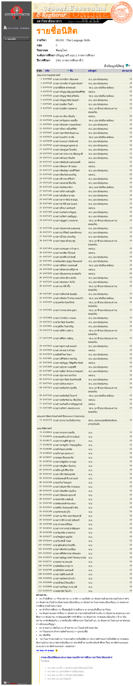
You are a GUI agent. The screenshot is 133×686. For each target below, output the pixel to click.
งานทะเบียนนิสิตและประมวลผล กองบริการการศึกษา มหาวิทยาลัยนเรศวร (76, 657)
